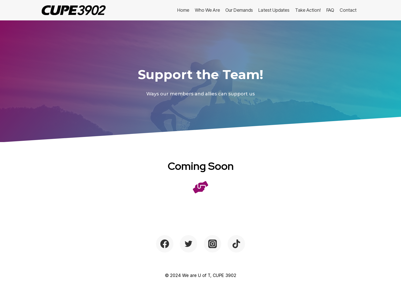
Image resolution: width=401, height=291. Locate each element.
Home (183, 10)
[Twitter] (188, 243)
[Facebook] (164, 243)
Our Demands (239, 10)
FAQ (330, 10)
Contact (348, 10)
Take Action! (308, 10)
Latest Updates (273, 10)
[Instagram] (212, 243)
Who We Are (207, 10)
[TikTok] (236, 243)
